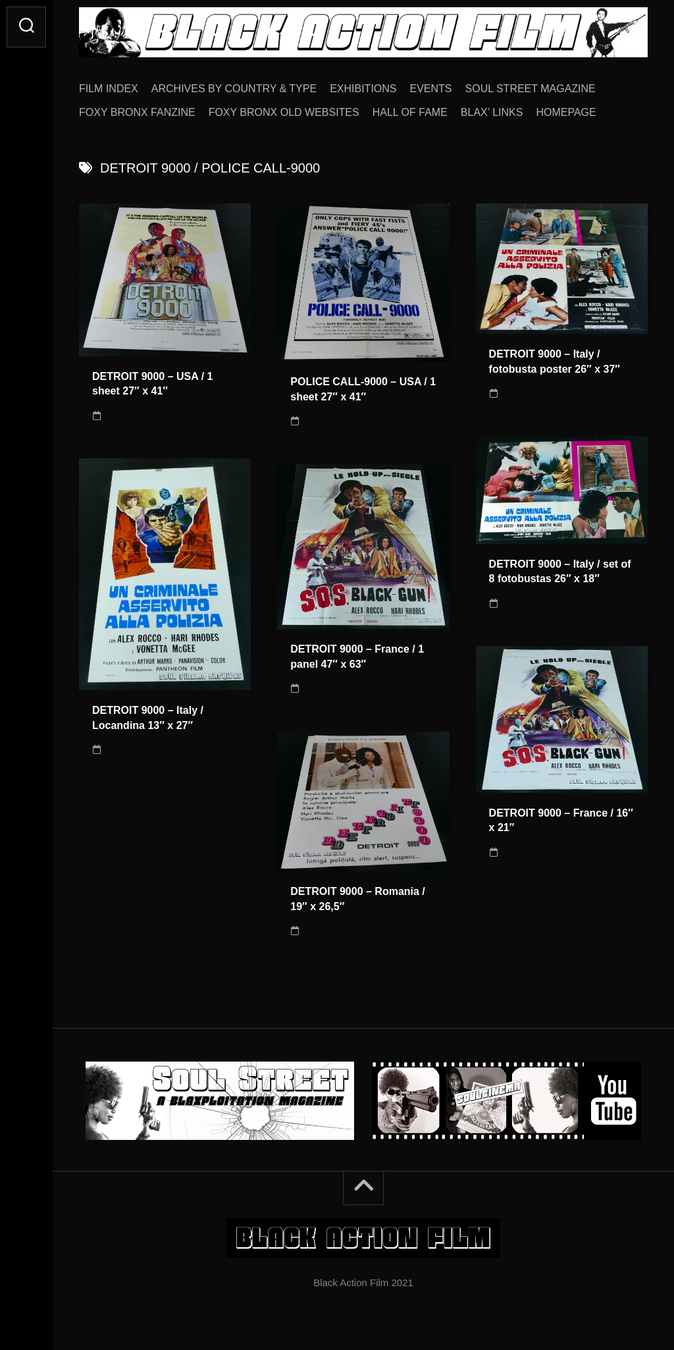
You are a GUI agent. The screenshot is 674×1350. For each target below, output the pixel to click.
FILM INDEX (108, 88)
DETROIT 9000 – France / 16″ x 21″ (561, 820)
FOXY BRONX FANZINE (137, 112)
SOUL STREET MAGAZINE (530, 88)
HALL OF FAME (410, 112)
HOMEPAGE (566, 112)
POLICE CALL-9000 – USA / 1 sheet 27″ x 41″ (363, 389)
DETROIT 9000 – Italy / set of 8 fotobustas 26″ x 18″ (560, 571)
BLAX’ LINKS (492, 112)
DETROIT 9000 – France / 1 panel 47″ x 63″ (357, 656)
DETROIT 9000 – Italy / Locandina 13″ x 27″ (147, 718)
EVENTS (431, 88)
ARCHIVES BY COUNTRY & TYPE (234, 88)
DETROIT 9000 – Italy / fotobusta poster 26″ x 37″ (554, 361)
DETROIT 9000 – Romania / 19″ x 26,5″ (357, 899)
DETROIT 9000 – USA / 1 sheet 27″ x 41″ (152, 384)
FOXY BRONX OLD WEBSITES (284, 112)
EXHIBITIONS (363, 88)
